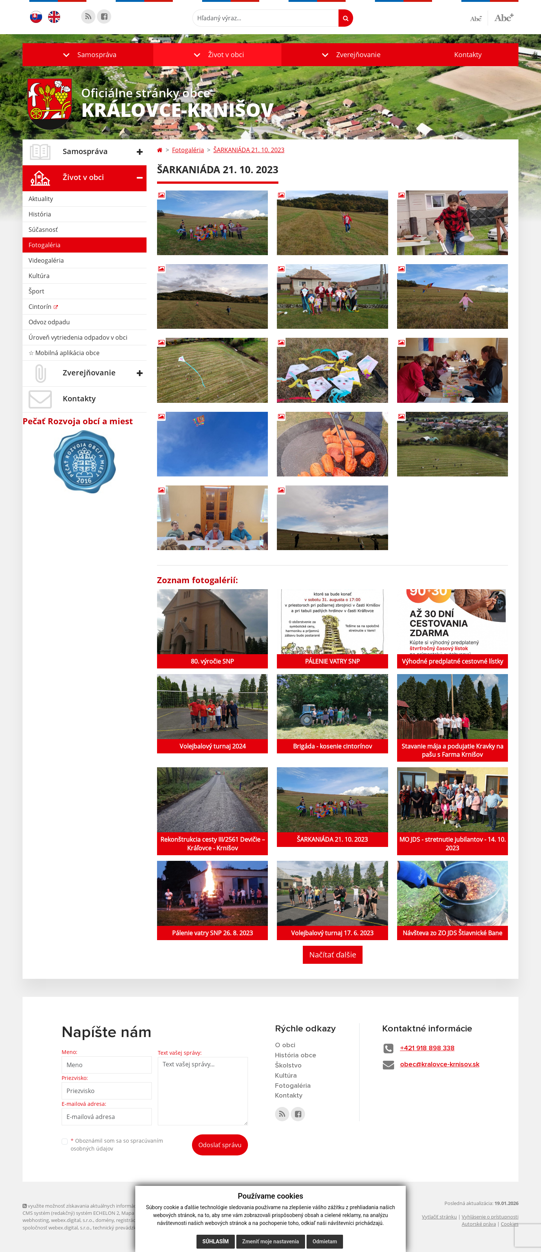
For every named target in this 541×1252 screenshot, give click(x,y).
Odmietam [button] (325, 1241)
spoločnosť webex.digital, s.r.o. (57, 1227)
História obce (295, 1055)
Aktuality (41, 199)
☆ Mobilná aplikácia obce (64, 353)
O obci (285, 1045)
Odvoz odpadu (49, 322)
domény (104, 1220)
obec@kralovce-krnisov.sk (439, 1064)
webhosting (36, 1220)
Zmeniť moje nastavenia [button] (270, 1241)
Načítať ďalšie (332, 955)
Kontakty (468, 54)
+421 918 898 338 (427, 1048)
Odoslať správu (220, 1145)
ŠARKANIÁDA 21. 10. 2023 (248, 150)
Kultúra (39, 276)
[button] (88, 54)
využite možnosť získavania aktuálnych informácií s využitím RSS (97, 1205)
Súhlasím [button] (215, 1241)
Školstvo (288, 1065)
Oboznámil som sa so (117, 1144)
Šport (36, 291)
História (40, 214)
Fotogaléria (44, 245)
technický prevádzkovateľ (121, 1227)
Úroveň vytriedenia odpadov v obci (78, 337)
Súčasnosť (43, 229)
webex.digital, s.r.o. (72, 1220)
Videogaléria (46, 260)
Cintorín (41, 306)
